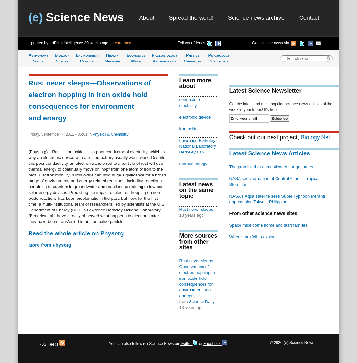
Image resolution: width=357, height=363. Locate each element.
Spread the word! (191, 18)
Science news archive (256, 18)
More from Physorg (50, 245)
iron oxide (188, 128)
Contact (309, 18)
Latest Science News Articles (269, 153)
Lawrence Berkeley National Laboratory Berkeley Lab (197, 146)
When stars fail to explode (253, 236)
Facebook (215, 343)
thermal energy (193, 163)
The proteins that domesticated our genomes (271, 166)
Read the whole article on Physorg (76, 233)
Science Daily (202, 301)
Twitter (189, 343)
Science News (76, 17)
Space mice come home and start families (268, 225)
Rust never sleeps (196, 209)
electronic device (195, 117)
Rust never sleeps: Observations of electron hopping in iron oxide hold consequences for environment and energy (197, 278)
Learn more (122, 43)
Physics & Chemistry (110, 134)
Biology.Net (315, 137)
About (146, 18)
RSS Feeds (52, 344)
